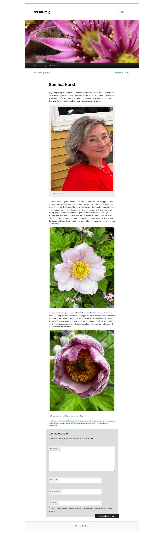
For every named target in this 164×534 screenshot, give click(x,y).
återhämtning (99, 421)
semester (111, 421)
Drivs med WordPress (82, 526)
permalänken (53, 425)
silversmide (52, 423)
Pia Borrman (98, 423)
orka (106, 421)
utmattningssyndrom (85, 423)
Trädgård (71, 421)
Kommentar (54, 448)
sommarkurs (67, 423)
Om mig (43, 66)
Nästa (127, 73)
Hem (35, 66)
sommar (59, 423)
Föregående (118, 73)
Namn (53, 480)
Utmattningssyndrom (82, 421)
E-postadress (55, 491)
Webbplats (53, 502)
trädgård (75, 423)
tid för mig (42, 12)
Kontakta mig (54, 66)
